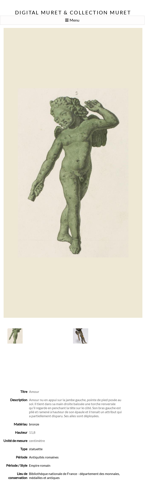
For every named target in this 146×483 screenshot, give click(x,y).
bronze (34, 424)
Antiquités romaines (44, 457)
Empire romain (39, 465)
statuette (36, 449)
